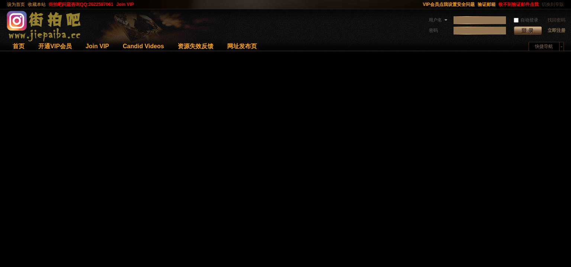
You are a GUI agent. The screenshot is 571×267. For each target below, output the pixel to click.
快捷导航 (544, 46)
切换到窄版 (553, 4)
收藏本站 (37, 4)
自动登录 (526, 20)
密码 (433, 30)
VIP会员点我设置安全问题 (448, 4)
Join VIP (125, 4)
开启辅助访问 (417, 4)
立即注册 (556, 30)
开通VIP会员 (55, 46)
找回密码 (556, 20)
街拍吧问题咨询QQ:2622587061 (81, 4)
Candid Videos (143, 46)
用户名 (435, 20)
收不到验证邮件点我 (519, 4)
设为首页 (16, 4)
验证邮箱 (487, 4)
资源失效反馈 (195, 46)
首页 (19, 46)
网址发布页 (242, 46)
